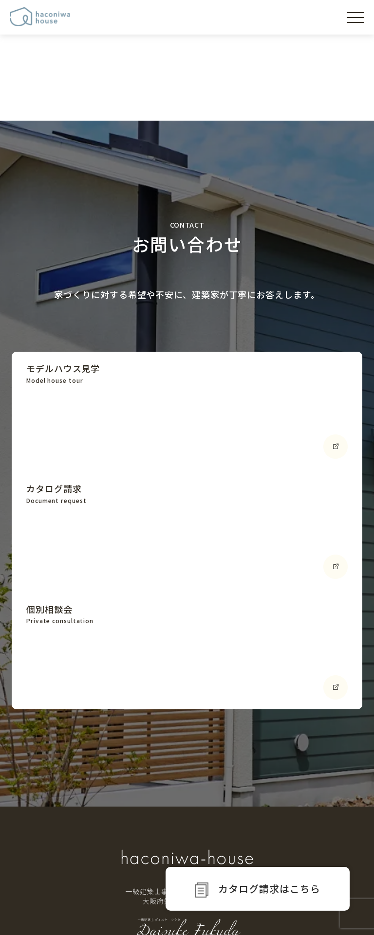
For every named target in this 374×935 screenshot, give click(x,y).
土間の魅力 (131, 853)
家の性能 (127, 839)
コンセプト (53, 832)
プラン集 (310, 832)
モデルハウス (57, 858)
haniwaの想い (59, 807)
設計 (218, 853)
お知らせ (310, 858)
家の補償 (127, 867)
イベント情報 (318, 807)
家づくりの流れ (238, 807)
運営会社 (261, 913)
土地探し (225, 839)
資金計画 (225, 825)
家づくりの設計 (138, 825)
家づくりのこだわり (148, 807)
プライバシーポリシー (319, 913)
